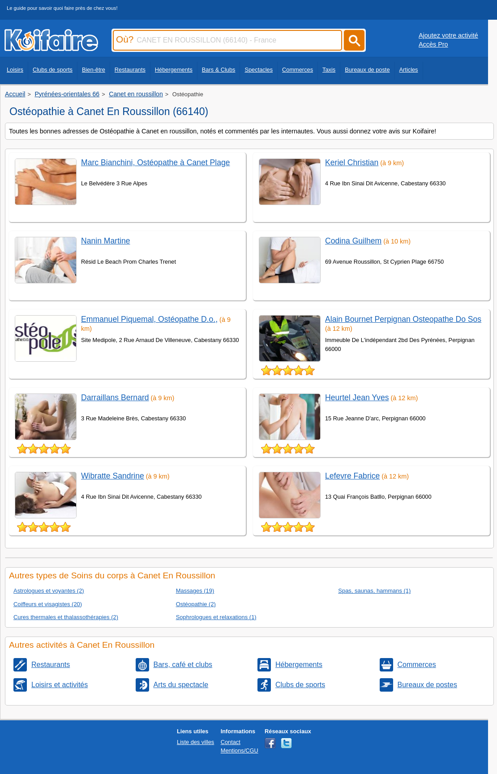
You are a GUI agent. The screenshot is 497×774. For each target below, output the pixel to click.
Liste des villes (195, 742)
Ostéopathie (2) (196, 604)
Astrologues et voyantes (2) (48, 590)
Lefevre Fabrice (352, 475)
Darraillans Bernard (115, 397)
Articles (408, 69)
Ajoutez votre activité (448, 35)
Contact (230, 742)
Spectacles (258, 69)
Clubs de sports (53, 69)
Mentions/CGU (239, 750)
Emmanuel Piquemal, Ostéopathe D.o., (149, 319)
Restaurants (130, 69)
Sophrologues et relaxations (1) (216, 617)
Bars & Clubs (219, 69)
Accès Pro (433, 44)
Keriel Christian (351, 162)
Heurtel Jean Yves (357, 397)
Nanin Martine (105, 240)
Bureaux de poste (367, 69)
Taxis (328, 69)
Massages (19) (195, 590)
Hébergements (174, 69)
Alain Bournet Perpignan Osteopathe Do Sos (403, 319)
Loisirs (15, 69)
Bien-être (93, 69)
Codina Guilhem (353, 240)
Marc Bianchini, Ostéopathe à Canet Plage (155, 162)
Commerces (297, 69)
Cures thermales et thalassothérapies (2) (65, 617)
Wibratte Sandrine (112, 475)
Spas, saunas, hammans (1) (374, 590)
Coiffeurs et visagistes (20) (47, 604)
